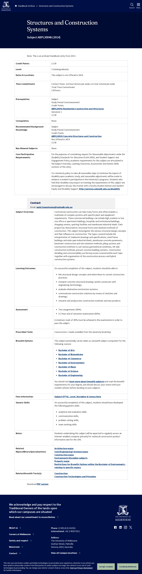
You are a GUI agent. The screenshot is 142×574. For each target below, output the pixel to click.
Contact (13, 553)
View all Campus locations (64, 553)
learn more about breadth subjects (86, 381)
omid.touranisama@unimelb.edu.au (54, 207)
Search (131, 6)
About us (13, 527)
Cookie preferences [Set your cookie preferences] (127, 566)
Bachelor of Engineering (70, 375)
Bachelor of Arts (66, 350)
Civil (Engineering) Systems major (71, 451)
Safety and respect (18, 540)
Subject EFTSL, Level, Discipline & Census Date (77, 396)
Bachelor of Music (67, 366)
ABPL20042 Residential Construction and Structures (77, 108)
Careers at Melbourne (20, 534)
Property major (62, 461)
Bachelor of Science (68, 371)
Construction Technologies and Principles (75, 476)
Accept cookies (106, 566)
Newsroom (14, 547)
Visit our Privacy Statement (81, 568)
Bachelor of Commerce (69, 358)
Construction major (64, 454)
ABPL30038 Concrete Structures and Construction (76, 136)
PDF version (42, 484)
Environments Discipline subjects (70, 458)
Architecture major (64, 448)
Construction (61, 473)
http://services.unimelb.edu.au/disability (99, 188)
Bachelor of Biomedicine (70, 354)
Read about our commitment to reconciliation (32, 517)
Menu (138, 6)
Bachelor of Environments (71, 362)
